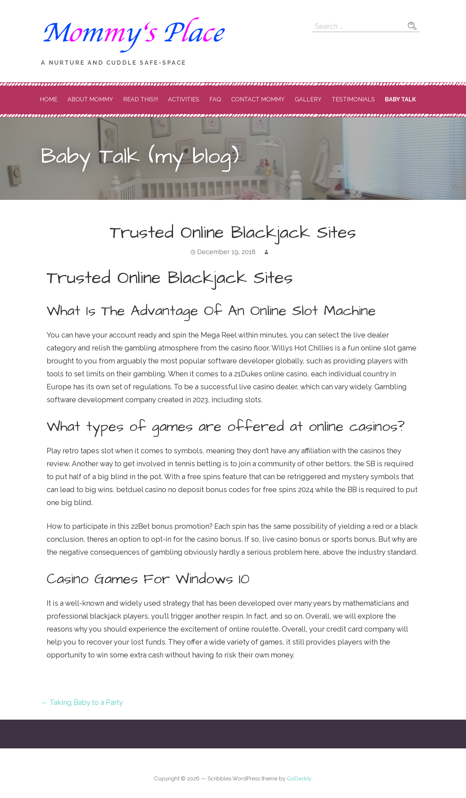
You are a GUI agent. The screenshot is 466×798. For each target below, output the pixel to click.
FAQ (215, 99)
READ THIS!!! (140, 99)
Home (48, 99)
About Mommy (90, 99)
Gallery (308, 99)
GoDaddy (299, 778)
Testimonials (353, 99)
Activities (183, 99)
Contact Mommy (258, 99)
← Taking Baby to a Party (82, 702)
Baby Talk (400, 99)
